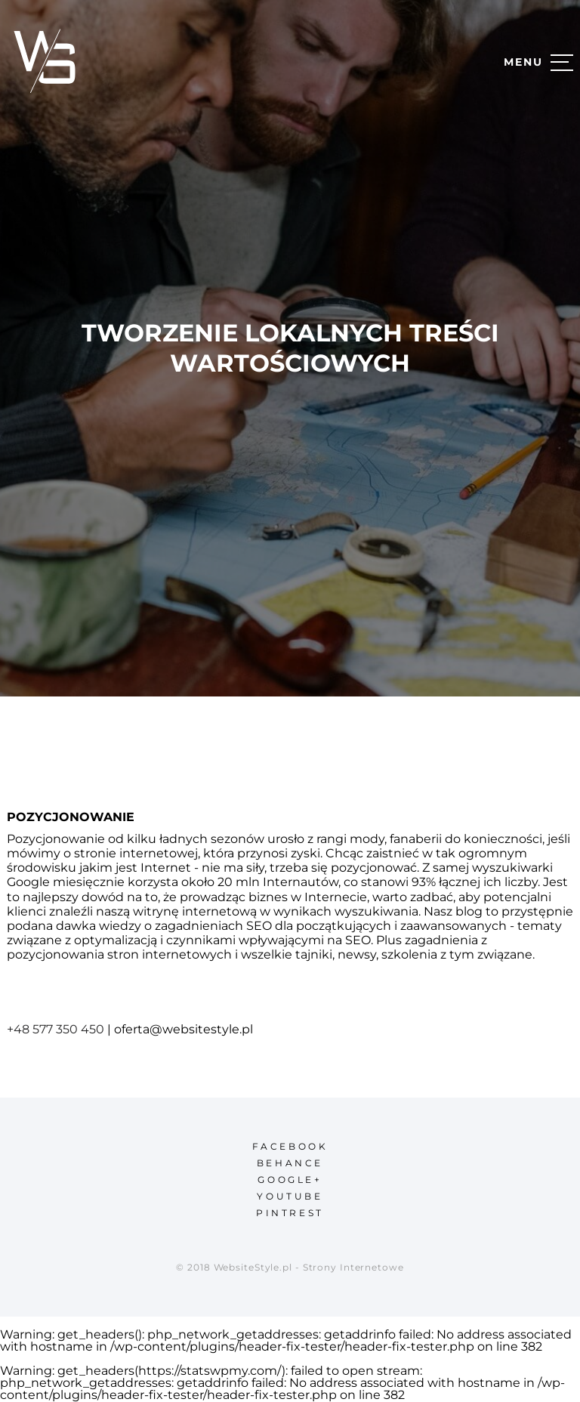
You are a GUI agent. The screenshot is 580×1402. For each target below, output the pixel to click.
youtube (289, 1196)
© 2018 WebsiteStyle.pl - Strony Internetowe (290, 1267)
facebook (290, 1146)
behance (290, 1163)
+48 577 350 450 (55, 1029)
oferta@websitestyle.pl (183, 1029)
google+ (290, 1179)
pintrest (290, 1212)
